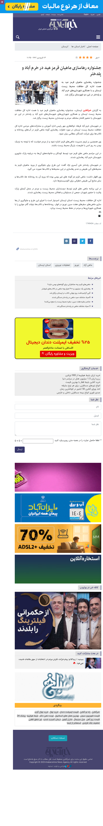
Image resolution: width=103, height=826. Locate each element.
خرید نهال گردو (41, 741)
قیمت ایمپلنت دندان (69, 741)
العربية (92, 16)
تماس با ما (55, 16)
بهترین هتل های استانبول (87, 745)
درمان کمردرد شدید (79, 749)
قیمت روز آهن (30, 745)
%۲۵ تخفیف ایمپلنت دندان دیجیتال (51, 341)
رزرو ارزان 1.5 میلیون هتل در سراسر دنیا (81, 378)
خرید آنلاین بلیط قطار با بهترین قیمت (83, 381)
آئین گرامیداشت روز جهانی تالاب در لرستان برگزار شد (70, 292)
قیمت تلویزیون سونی (23, 741)
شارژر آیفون (94, 749)
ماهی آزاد (88, 264)
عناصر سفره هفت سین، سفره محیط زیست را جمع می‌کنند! (67, 301)
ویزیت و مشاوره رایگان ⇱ (51, 353)
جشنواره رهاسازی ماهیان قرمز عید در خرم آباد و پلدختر (55, 69)
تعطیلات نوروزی (62, 264)
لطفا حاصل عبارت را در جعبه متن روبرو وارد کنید (78, 440)
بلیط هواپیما (53, 745)
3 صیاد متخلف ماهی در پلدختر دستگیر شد (73, 305)
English (86, 16)
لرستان (64, 48)
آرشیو (37, 16)
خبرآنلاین (51, 26)
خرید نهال (53, 741)
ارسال (6, 449)
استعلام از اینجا (29, 749)
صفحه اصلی (92, 48)
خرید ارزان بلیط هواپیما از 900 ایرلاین (82, 375)
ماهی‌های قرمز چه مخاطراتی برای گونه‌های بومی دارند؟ (68, 283)
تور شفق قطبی (62, 749)
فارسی (98, 16)
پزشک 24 (42, 745)
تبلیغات (42, 16)
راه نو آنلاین (85, 741)
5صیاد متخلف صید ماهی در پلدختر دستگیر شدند (71, 296)
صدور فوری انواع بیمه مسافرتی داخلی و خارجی (78, 392)
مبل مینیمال (16, 745)
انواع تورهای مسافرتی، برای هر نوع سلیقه (81, 385)
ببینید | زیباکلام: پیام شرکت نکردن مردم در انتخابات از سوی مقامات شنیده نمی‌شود (47, 685)
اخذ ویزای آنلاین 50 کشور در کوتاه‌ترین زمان (80, 388)
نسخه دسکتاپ (52, 764)
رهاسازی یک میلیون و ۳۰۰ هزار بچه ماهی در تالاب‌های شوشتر (66, 288)
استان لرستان (44, 264)
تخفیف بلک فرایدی (46, 749)
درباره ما (48, 16)
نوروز (76, 264)
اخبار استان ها (77, 48)
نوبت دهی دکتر (67, 745)
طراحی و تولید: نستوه (53, 792)
